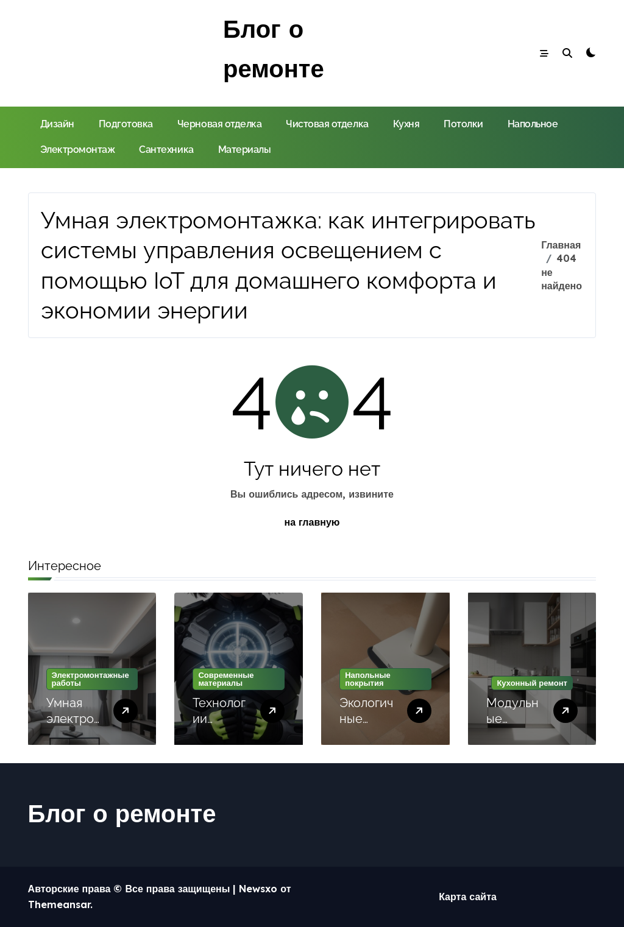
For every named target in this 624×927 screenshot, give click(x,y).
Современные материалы (226, 679)
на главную (312, 522)
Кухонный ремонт (532, 683)
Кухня (406, 124)
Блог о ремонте (122, 813)
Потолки (463, 124)
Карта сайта (468, 896)
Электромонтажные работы (90, 679)
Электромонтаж (77, 149)
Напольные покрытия (368, 679)
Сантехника (166, 149)
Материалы (244, 149)
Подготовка (126, 124)
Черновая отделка (219, 124)
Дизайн (57, 124)
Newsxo (258, 889)
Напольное (533, 124)
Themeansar (59, 904)
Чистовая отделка (327, 124)
